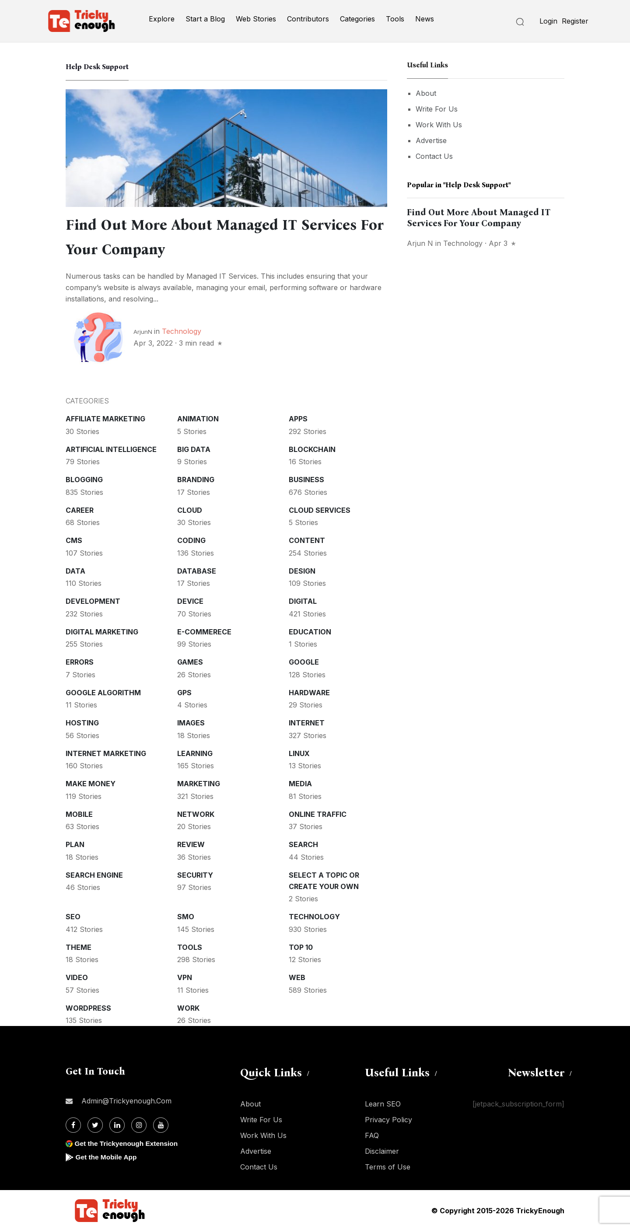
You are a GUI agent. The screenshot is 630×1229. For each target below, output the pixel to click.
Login (548, 21)
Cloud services (319, 508)
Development (93, 599)
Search (303, 842)
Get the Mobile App (107, 1155)
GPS (184, 690)
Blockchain (312, 447)
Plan (75, 842)
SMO (185, 914)
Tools (395, 18)
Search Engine (94, 873)
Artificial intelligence (111, 447)
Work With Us (439, 124)
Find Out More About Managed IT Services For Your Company (478, 217)
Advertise (431, 140)
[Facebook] (73, 1123)
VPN (184, 975)
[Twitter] (95, 1123)
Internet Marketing (106, 751)
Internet (307, 721)
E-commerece (204, 630)
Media (300, 781)
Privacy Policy (388, 1117)
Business (306, 477)
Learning (195, 751)
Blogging (84, 477)
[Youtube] (160, 1123)
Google (304, 660)
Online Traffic (317, 812)
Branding (195, 477)
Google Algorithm (103, 690)
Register (575, 21)
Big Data (193, 447)
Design (302, 569)
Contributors (308, 18)
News (424, 18)
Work (188, 1006)
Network (195, 812)
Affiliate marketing (105, 417)
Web (297, 975)
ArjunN (142, 329)
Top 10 (301, 945)
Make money (91, 781)
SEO (73, 914)
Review (191, 842)
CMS (74, 538)
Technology (181, 329)
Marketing (198, 781)
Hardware (309, 690)
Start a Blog (205, 18)
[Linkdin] (117, 1123)
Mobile (79, 812)
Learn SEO (383, 1102)
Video (77, 975)
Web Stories (256, 18)
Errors (80, 660)
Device (190, 599)
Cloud (189, 508)
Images (191, 721)
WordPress (88, 1006)
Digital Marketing (102, 630)
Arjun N (420, 243)
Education (310, 630)
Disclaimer (382, 1149)
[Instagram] (139, 1123)
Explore (162, 18)
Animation (198, 417)
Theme (78, 945)
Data (75, 569)
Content (307, 538)
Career (80, 508)
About (426, 93)
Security (195, 873)
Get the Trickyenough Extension (128, 1141)
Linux (299, 751)
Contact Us (434, 156)
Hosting (82, 721)
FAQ (372, 1133)
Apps (298, 417)
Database (196, 569)
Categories (357, 18)
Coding (191, 538)
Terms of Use (387, 1165)
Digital (303, 599)
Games (190, 660)
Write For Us (437, 109)
